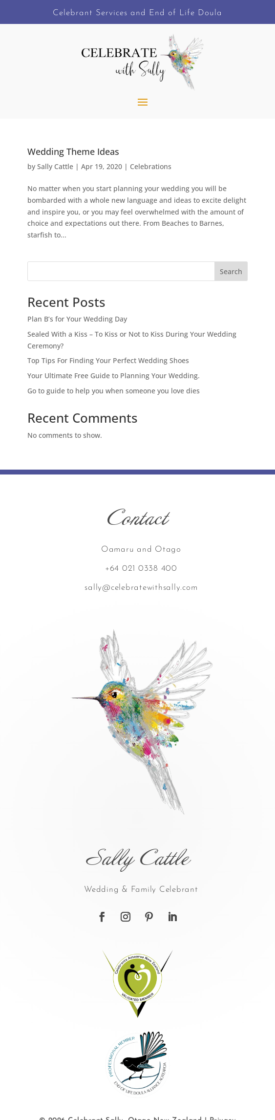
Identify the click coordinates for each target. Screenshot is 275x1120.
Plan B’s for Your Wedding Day (77, 318)
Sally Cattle (55, 166)
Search (231, 271)
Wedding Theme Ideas (73, 151)
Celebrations (150, 166)
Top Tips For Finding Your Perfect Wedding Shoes (108, 360)
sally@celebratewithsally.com (141, 587)
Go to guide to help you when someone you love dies (113, 390)
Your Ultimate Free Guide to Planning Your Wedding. (113, 375)
